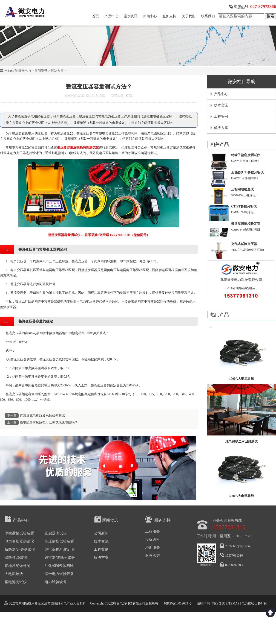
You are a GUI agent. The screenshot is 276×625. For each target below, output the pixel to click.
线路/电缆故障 (16, 557)
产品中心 (111, 16)
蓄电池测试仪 (16, 582)
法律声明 (203, 603)
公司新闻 (101, 533)
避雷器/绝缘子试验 (60, 557)
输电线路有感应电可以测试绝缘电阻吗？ (49, 422)
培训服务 (152, 547)
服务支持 (169, 16)
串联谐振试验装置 (19, 533)
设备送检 (152, 539)
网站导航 (218, 603)
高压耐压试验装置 (59, 541)
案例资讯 (131, 16)
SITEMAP (232, 603)
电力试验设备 (56, 582)
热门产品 (219, 314)
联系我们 (208, 16)
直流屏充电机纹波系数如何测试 (42, 415)
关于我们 (189, 16)
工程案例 (221, 116)
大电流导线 (14, 574)
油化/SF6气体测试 (59, 566)
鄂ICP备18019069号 (177, 603)
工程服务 (152, 531)
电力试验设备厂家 (254, 603)
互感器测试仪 (56, 533)
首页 (95, 16)
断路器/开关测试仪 (20, 549)
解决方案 (57, 71)
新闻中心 (150, 16)
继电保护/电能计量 (60, 549)
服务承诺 (152, 556)
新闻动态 (106, 519)
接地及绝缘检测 (17, 566)
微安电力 (24, 71)
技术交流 (221, 105)
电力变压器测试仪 (19, 541)
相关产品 (219, 144)
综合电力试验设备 (59, 574)
